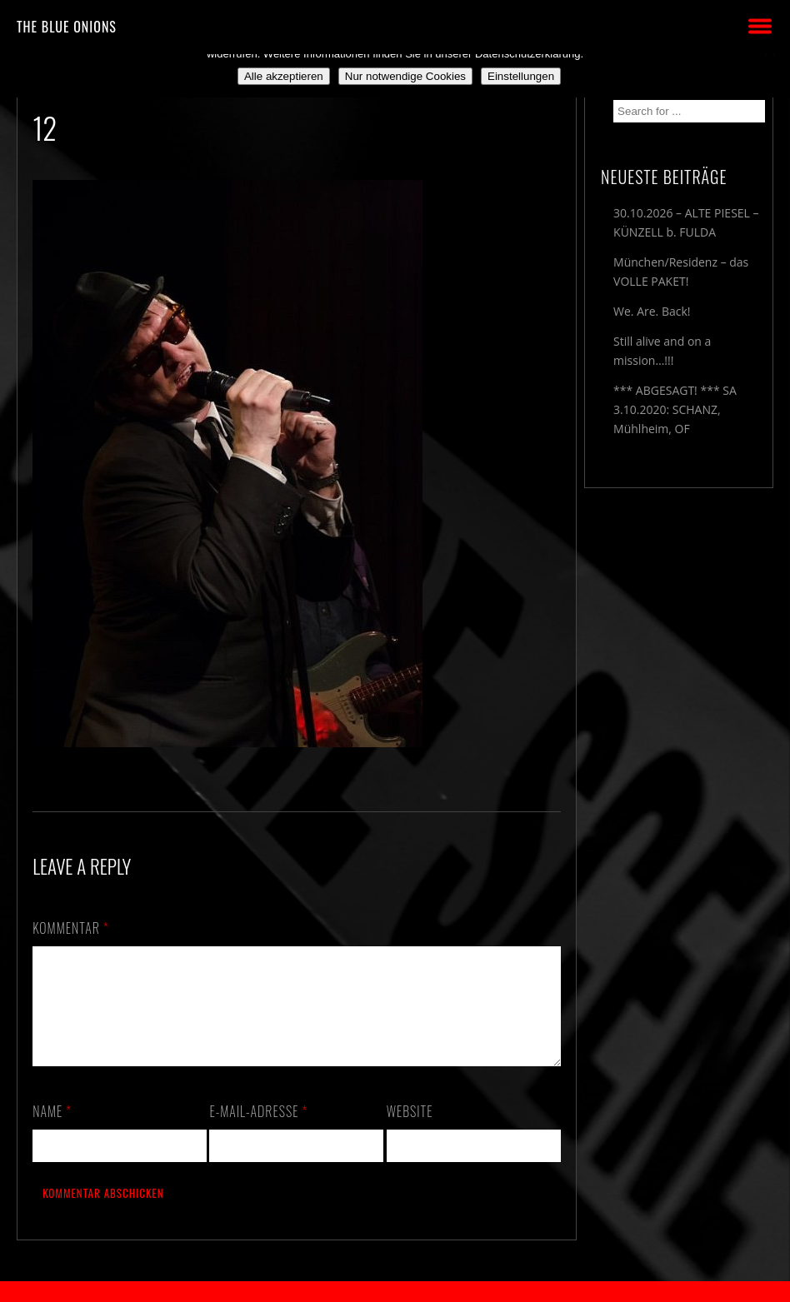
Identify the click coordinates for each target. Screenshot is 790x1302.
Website (410, 1131)
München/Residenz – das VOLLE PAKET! (680, 271)
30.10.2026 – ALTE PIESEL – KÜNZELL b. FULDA (685, 222)
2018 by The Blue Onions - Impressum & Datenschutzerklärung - (395, 1291)
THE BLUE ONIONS (67, 27)
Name (52, 1131)
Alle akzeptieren (283, 76)
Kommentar (70, 928)
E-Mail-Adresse (258, 1131)
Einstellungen (521, 76)
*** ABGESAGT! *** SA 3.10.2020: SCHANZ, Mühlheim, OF (675, 409)
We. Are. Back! (651, 311)
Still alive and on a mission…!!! (662, 350)
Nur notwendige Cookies (405, 76)
